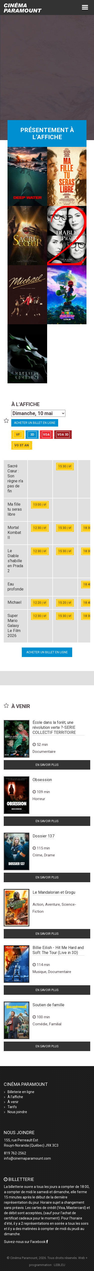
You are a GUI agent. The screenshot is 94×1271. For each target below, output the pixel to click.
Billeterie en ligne (21, 1092)
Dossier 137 (43, 836)
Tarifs (12, 1107)
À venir (13, 1102)
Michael (14, 602)
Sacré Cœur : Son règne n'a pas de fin (15, 478)
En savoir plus (47, 765)
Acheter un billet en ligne (34, 423)
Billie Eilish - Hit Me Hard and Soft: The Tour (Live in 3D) (58, 950)
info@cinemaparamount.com (27, 1158)
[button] (85, 7)
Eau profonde (16, 586)
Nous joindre (17, 1112)
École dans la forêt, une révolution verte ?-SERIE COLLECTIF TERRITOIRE (54, 727)
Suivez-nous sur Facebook (26, 1242)
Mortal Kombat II (14, 532)
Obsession (42, 779)
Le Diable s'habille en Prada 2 (15, 560)
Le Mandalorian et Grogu (54, 892)
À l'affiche (15, 1097)
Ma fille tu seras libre (15, 509)
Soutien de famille (48, 1005)
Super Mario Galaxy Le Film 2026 (14, 625)
